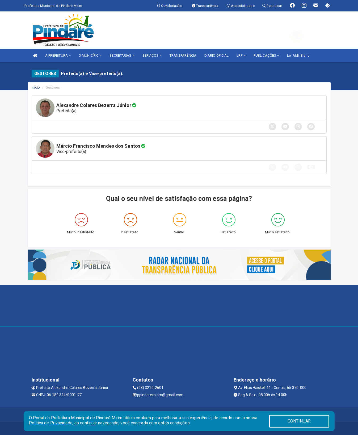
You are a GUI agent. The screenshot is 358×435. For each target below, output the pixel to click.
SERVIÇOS (152, 55)
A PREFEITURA (58, 55)
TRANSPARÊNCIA (183, 55)
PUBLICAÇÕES (266, 55)
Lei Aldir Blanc (298, 55)
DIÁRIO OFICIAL (216, 55)
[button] (311, 167)
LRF (241, 55)
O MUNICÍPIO (90, 55)
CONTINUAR (299, 421)
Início (36, 87)
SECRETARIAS (121, 55)
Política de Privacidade (51, 422)
